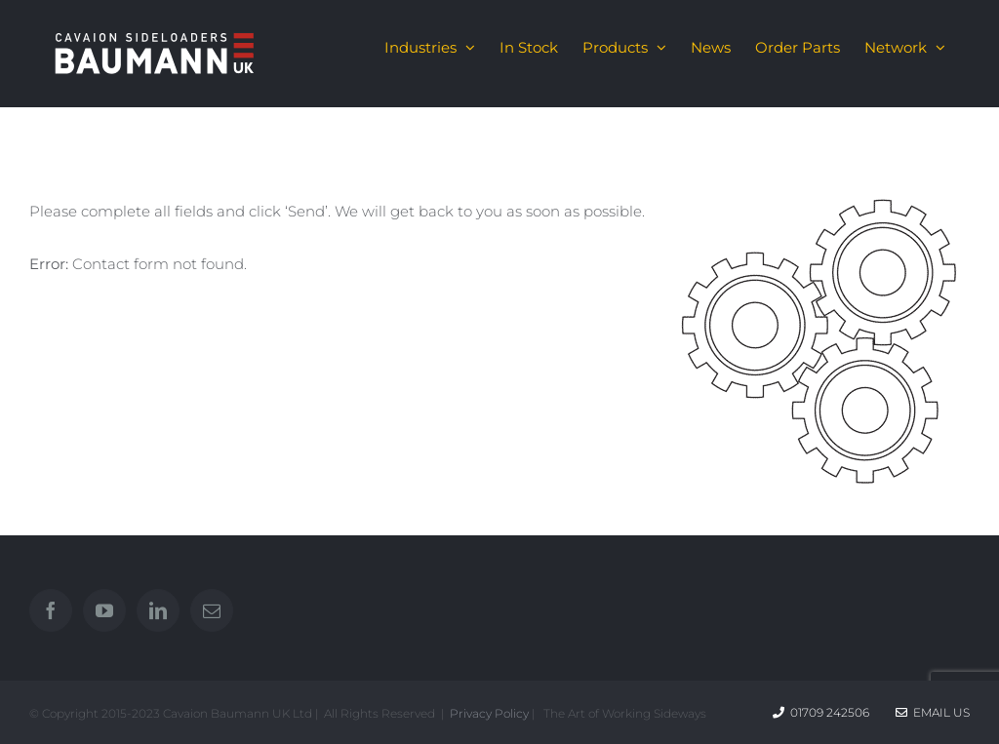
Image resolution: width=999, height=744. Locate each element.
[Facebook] (50, 610)
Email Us (933, 712)
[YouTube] (104, 610)
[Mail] (211, 610)
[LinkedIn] (158, 610)
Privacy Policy (489, 713)
